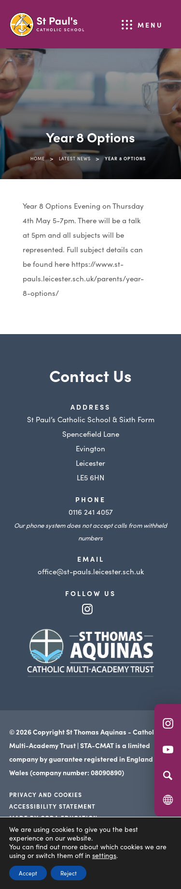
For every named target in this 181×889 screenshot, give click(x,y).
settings (104, 855)
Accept (28, 873)
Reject (68, 873)
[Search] (167, 775)
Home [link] (37, 158)
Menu (150, 25)
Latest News (75, 158)
